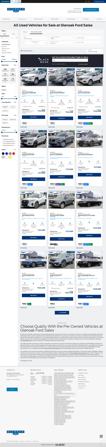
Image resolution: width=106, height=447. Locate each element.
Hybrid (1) (5, 122)
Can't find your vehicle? (83, 64)
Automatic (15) (5, 107)
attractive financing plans (52, 348)
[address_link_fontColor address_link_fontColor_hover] (74, 11)
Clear (15, 102)
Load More (62, 312)
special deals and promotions (78, 353)
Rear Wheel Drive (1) (8, 145)
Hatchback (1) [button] (5, 75)
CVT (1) (13, 107)
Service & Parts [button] (40, 373)
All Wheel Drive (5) (8, 139)
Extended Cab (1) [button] (5, 81)
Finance (25, 31)
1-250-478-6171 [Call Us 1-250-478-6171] (77, 8)
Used (4, 33)
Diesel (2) (5, 119)
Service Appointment (90, 9)
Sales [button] (31, 373)
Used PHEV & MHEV (6, 52)
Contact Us (12, 389)
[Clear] (16, 38)
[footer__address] (17, 375)
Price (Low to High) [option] (92, 51)
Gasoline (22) (13, 119)
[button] (5, 1)
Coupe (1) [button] (13, 70)
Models (9, 90)
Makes (9, 86)
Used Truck (4, 46)
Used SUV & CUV (6, 48)
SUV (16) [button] (13, 80)
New (13, 33)
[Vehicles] (70, 60)
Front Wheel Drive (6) (9, 143)
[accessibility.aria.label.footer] (60, 445)
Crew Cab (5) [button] (13, 75)
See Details (33, 117)
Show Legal (23, 126)
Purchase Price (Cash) (36, 31)
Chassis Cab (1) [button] (5, 70)
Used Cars (4, 50)
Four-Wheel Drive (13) (9, 141)
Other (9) (5, 110)
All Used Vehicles (6, 44)
